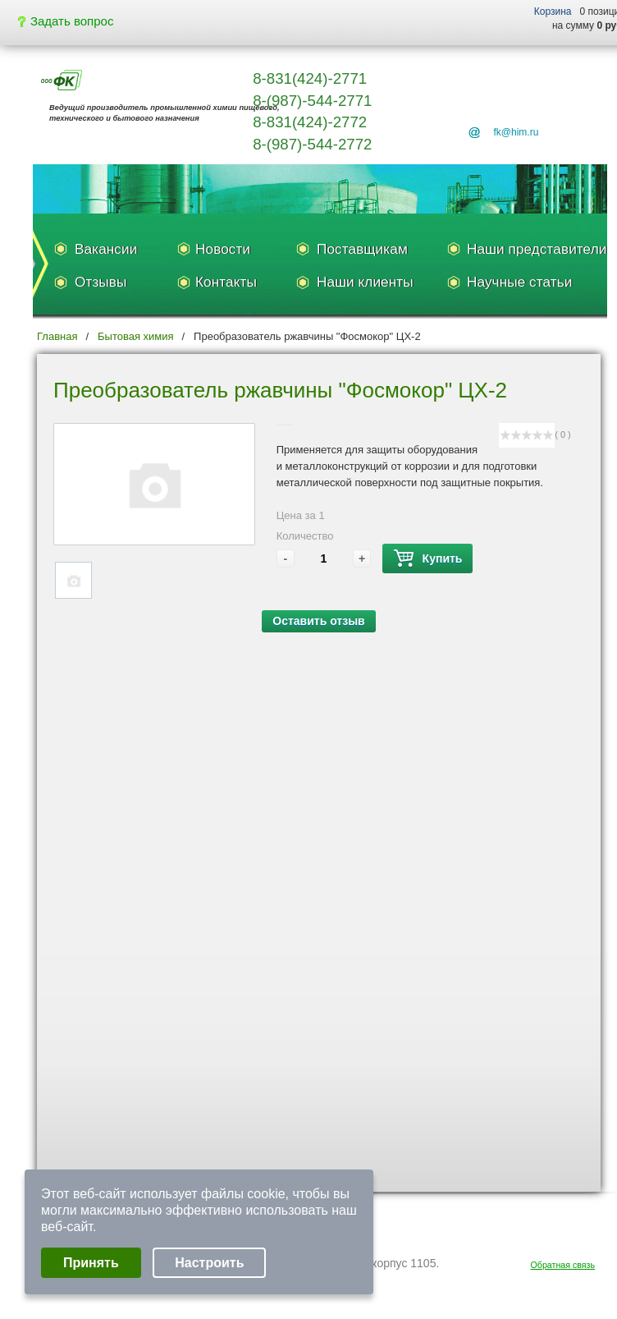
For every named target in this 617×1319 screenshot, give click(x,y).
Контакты (226, 281)
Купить (428, 558)
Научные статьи (519, 281)
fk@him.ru (515, 132)
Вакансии (106, 249)
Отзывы (100, 281)
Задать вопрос (65, 21)
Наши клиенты (365, 281)
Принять (91, 1263)
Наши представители (536, 249)
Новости (222, 249)
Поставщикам (362, 249)
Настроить (209, 1263)
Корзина (553, 11)
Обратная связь (563, 1265)
